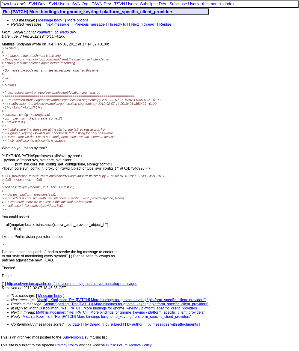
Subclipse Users (184, 4)
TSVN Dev (101, 4)
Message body (50, 20)
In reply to (118, 24)
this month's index (218, 4)
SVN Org (80, 4)
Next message (57, 24)
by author (134, 324)
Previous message (89, 24)
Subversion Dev (75, 337)
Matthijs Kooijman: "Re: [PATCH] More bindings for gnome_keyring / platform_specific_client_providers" (121, 300)
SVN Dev (37, 4)
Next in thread (142, 24)
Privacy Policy (66, 345)
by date (74, 324)
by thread (92, 324)
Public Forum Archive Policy (128, 345)
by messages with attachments (173, 324)
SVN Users (59, 4)
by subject (113, 324)
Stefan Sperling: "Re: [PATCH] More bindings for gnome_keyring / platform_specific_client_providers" (126, 304)
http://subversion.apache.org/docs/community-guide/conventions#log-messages (72, 284)
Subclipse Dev (153, 4)
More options (78, 20)
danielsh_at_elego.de (56, 32)
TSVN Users (125, 4)
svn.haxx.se (13, 4)
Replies (165, 24)
